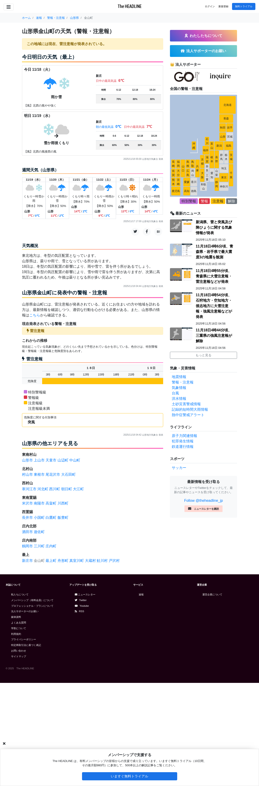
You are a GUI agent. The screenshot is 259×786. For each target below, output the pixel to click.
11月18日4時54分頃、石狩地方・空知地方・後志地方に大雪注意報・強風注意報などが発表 (214, 306)
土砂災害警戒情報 (186, 404)
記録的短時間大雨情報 (190, 409)
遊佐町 (39, 532)
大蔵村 (90, 561)
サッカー (179, 468)
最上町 (51, 561)
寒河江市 (29, 489)
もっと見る (203, 355)
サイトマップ (18, 656)
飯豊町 (63, 517)
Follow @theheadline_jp (203, 500)
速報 (141, 594)
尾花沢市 (53, 474)
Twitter (81, 600)
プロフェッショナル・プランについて (32, 605)
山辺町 (63, 460)
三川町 (39, 546)
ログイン (210, 6)
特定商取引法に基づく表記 (26, 645)
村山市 (27, 474)
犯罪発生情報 (183, 441)
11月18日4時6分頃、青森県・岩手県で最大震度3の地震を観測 (214, 251)
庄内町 (51, 546)
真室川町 (76, 561)
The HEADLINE (130, 6)
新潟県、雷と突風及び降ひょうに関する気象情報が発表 (214, 227)
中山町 (74, 460)
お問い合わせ (18, 650)
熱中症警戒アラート (188, 415)
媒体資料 (16, 617)
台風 (175, 393)
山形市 (27, 460)
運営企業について (212, 594)
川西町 (63, 503)
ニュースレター (85, 594)
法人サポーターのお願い (25, 611)
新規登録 (223, 6)
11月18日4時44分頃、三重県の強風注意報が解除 (214, 335)
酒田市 (27, 532)
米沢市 (27, 503)
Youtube (82, 605)
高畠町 (51, 503)
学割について (18, 628)
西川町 (54, 489)
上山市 (39, 460)
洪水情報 (179, 398)
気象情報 (179, 388)
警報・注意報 (183, 382)
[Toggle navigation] (9, 7)
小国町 (39, 517)
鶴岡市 (27, 546)
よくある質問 (18, 622)
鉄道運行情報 (183, 447)
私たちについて (20, 594)
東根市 (39, 474)
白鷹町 (51, 517)
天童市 (51, 460)
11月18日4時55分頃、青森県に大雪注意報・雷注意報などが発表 (214, 276)
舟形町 (63, 561)
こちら (34, 315)
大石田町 (68, 474)
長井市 (27, 517)
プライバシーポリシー (23, 639)
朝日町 (66, 489)
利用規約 (16, 634)
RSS (79, 611)
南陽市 (39, 503)
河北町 (42, 489)
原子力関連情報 (184, 436)
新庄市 (27, 561)
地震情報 (179, 377)
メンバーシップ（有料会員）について (32, 600)
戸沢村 (114, 561)
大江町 (78, 489)
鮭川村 (102, 561)
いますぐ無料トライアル (129, 776)
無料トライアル (243, 6)
